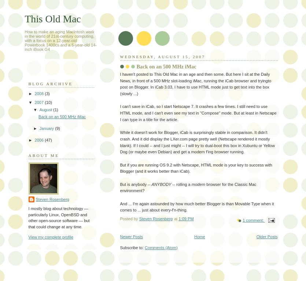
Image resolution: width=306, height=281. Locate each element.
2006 (40, 140)
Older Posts (267, 237)
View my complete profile (51, 237)
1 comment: (254, 220)
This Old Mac (53, 19)
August (46, 110)
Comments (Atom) (161, 248)
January (47, 128)
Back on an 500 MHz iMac (166, 67)
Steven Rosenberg (53, 199)
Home (199, 237)
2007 (40, 102)
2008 (40, 93)
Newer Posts (131, 237)
